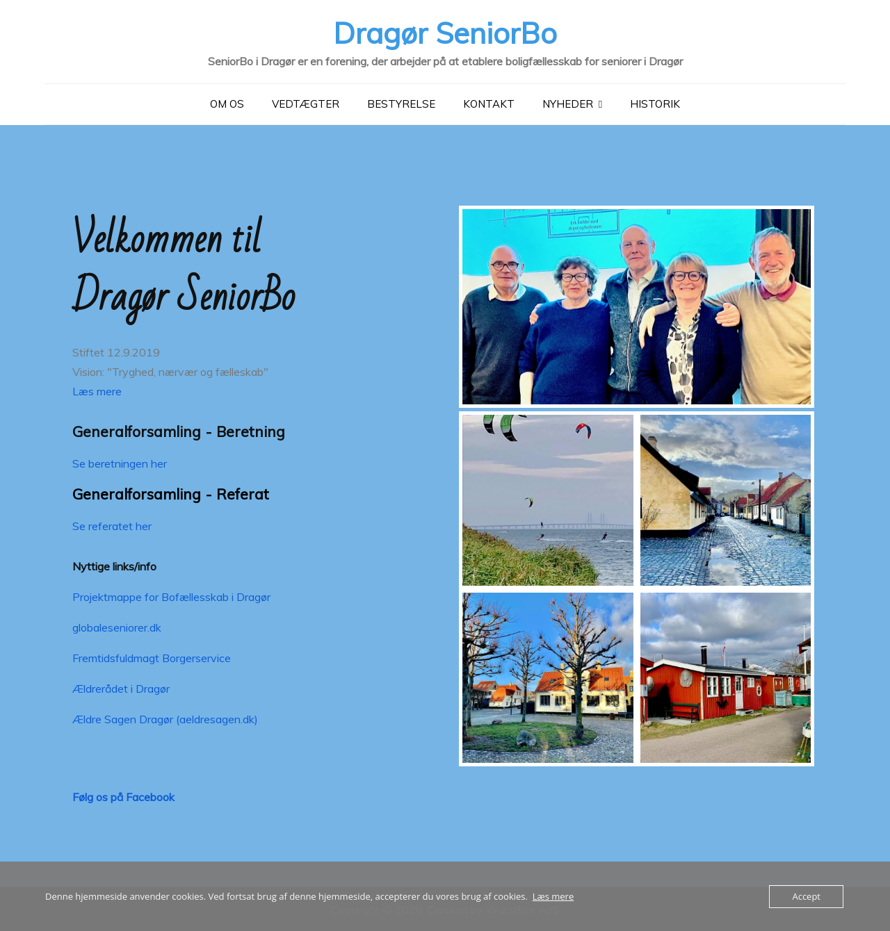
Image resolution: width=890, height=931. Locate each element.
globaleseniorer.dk (116, 627)
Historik (655, 103)
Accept (806, 896)
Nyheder (567, 103)
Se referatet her (112, 525)
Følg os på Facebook (123, 796)
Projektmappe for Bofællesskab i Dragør (171, 596)
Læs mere (97, 390)
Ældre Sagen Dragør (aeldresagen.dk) (165, 718)
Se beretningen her (119, 463)
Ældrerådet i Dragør (121, 688)
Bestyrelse (401, 103)
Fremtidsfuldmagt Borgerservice (151, 657)
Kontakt (489, 103)
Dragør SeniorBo (445, 32)
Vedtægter (305, 103)
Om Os (227, 103)
